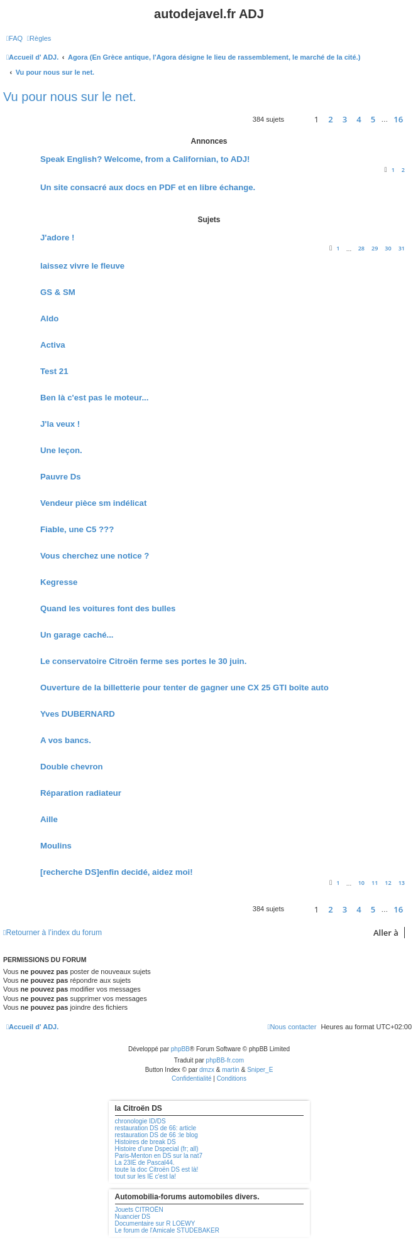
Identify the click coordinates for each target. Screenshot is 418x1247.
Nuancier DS (133, 1216)
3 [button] (345, 119)
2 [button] (330, 119)
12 (388, 883)
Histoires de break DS (145, 1141)
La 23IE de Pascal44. (145, 1162)
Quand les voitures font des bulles (107, 608)
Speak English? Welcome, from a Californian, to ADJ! (145, 159)
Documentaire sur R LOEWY (155, 1223)
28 (361, 248)
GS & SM (57, 292)
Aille (49, 819)
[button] (295, 119)
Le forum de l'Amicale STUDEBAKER (167, 1230)
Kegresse (58, 582)
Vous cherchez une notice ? (94, 555)
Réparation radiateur (80, 793)
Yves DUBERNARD (77, 714)
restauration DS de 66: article (156, 1128)
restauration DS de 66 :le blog (156, 1135)
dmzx (206, 1069)
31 (402, 248)
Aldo (49, 318)
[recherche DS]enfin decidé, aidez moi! (116, 872)
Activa (52, 345)
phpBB (180, 1049)
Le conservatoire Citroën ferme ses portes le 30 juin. (143, 661)
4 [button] (358, 119)
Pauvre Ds (60, 476)
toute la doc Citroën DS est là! (157, 1169)
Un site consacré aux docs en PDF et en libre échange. (147, 187)
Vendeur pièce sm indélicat (93, 503)
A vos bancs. (65, 740)
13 (402, 883)
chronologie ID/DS (140, 1121)
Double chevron (71, 766)
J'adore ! (57, 237)
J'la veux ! (60, 424)
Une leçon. (61, 450)
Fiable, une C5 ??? (77, 529)
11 (374, 883)
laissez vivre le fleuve (82, 265)
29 (374, 248)
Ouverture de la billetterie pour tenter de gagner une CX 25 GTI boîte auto (184, 687)
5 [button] (373, 119)
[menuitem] (14, 38)
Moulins (56, 845)
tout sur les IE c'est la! (146, 1176)
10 (361, 883)
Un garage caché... (77, 635)
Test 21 (54, 371)
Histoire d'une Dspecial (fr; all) (157, 1148)
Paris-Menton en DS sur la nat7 (159, 1155)
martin (230, 1069)
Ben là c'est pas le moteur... (94, 397)
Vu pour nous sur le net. (69, 97)
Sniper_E (260, 1069)
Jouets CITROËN (139, 1209)
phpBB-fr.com (225, 1060)
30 (388, 248)
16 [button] (398, 119)
